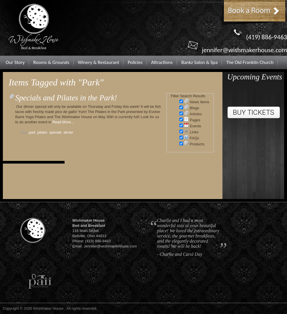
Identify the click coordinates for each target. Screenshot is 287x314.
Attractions (162, 62)
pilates (42, 132)
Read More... (63, 122)
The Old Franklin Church (250, 62)
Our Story (15, 62)
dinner (68, 132)
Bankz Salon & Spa (199, 62)
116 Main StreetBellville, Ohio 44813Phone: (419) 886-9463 (91, 230)
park (32, 132)
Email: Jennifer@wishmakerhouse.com (104, 246)
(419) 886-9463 (266, 37)
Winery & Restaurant (98, 62)
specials (55, 132)
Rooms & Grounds (51, 62)
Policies (135, 62)
